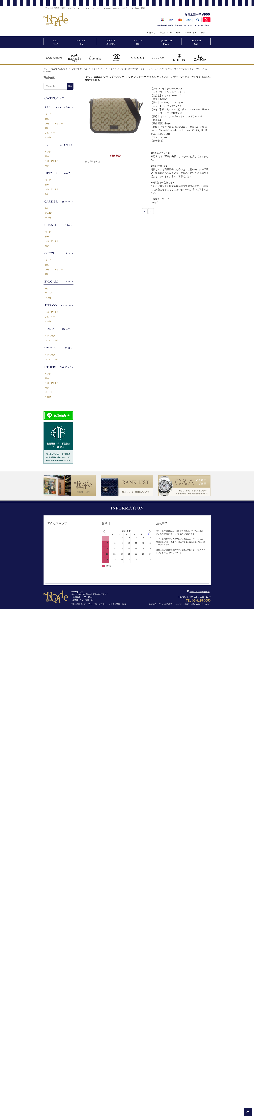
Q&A (178, 32)
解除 (124, 604)
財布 (47, 119)
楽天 (203, 32)
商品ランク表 (166, 32)
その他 (48, 137)
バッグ (48, 114)
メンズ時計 (50, 336)
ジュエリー (50, 133)
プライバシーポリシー (97, 604)
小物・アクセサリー (54, 123)
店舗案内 (151, 32)
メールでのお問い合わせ (198, 592)
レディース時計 (52, 340)
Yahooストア (191, 32)
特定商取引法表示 (78, 604)
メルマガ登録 (114, 604)
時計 (47, 128)
